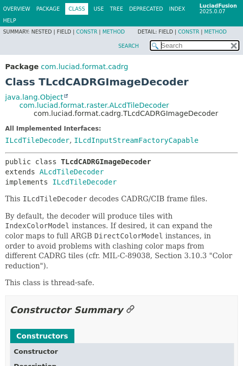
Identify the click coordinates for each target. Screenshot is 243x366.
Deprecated (146, 9)
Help (9, 20)
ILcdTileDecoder (37, 140)
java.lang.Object (34, 97)
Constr (86, 32)
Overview (16, 9)
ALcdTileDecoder (71, 172)
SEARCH (128, 46)
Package (48, 9)
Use (99, 9)
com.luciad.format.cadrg (84, 67)
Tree (116, 9)
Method (113, 32)
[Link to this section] (130, 309)
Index (177, 9)
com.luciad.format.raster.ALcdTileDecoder (94, 105)
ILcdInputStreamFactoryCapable (136, 140)
